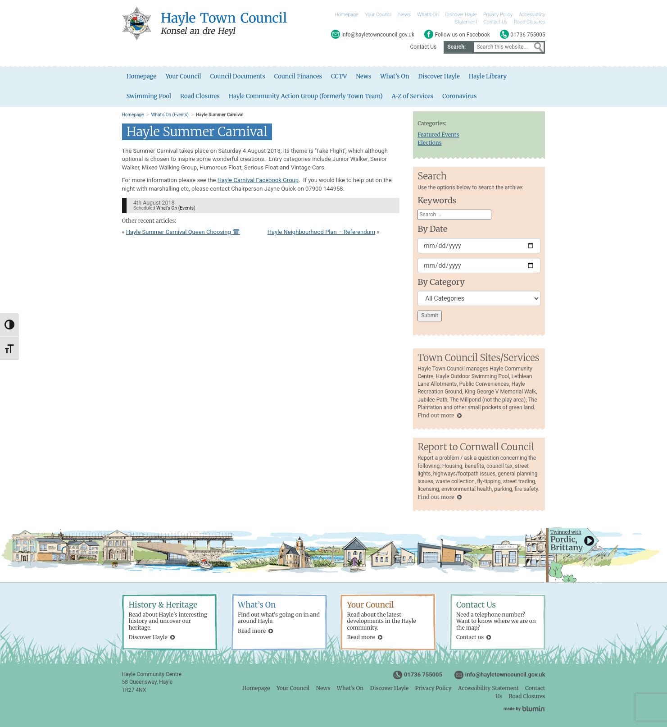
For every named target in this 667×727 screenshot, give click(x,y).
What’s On (428, 15)
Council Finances (298, 76)
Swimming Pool (149, 96)
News (405, 15)
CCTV (339, 76)
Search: (456, 47)
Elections (429, 142)
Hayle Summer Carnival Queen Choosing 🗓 (183, 232)
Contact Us (496, 22)
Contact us (470, 637)
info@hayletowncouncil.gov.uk (505, 674)
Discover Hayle (460, 15)
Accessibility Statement (488, 688)
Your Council (378, 15)
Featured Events (438, 134)
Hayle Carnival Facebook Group (258, 180)
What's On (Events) (170, 114)
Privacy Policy (498, 15)
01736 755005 (423, 674)
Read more (252, 630)
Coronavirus (460, 96)
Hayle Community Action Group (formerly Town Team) (306, 96)
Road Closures (529, 22)
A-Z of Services (413, 96)
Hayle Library (488, 76)
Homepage (346, 15)
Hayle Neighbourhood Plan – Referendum (321, 232)
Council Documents (238, 76)
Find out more (435, 415)
